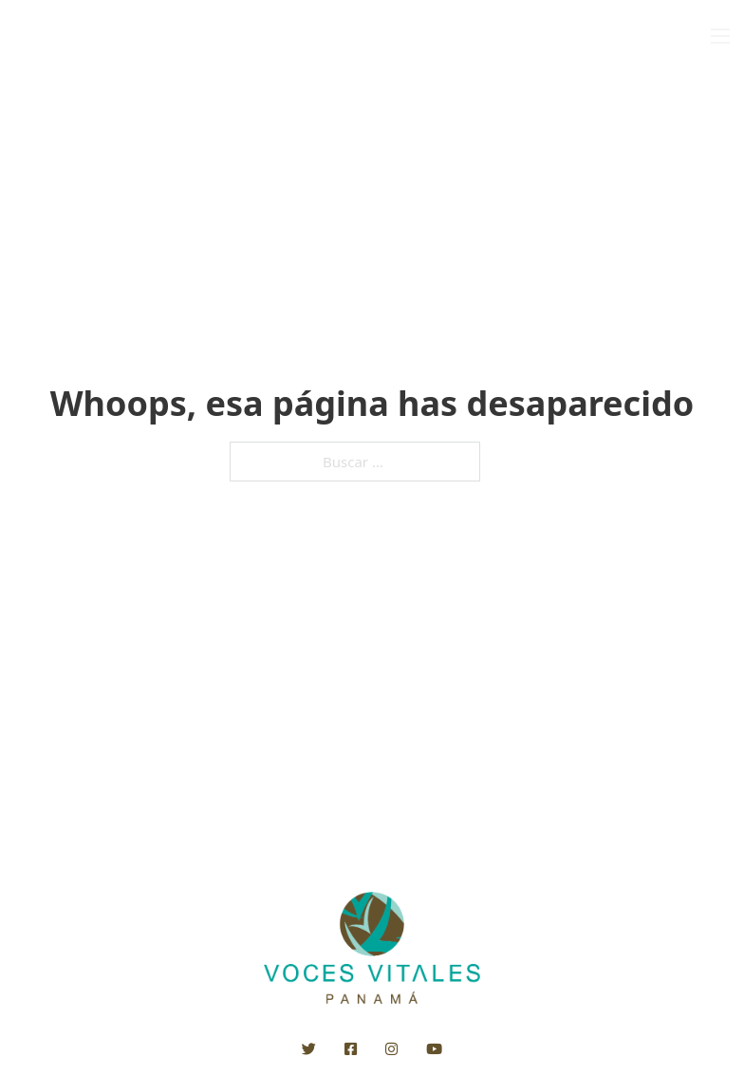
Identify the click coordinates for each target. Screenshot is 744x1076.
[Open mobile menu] (720, 36)
